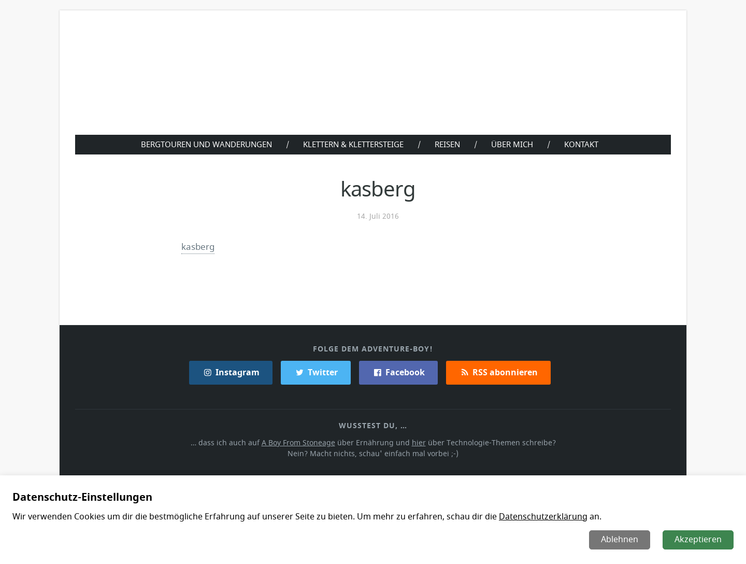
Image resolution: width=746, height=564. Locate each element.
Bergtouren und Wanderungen (204, 144)
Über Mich (514, 144)
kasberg (198, 246)
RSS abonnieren (498, 372)
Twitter (316, 372)
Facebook (398, 372)
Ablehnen (620, 539)
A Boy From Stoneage (301, 442)
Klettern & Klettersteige (353, 144)
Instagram (231, 372)
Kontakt (583, 144)
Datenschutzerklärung (536, 517)
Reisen (449, 144)
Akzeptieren (699, 539)
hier (418, 442)
